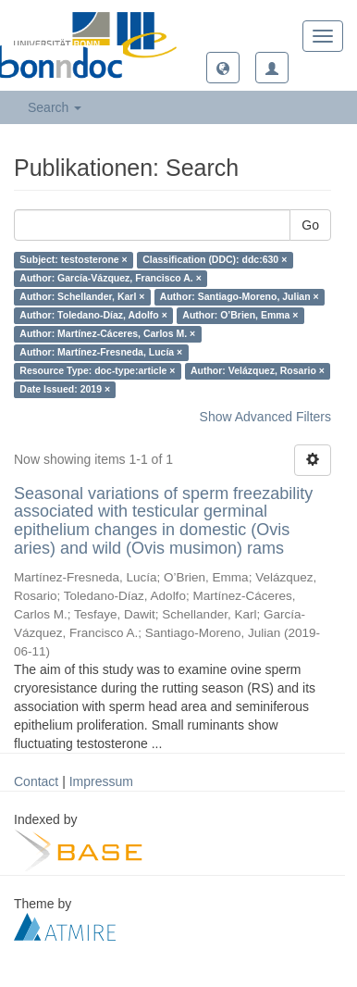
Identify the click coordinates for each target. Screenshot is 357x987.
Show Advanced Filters (265, 416)
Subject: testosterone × (73, 260)
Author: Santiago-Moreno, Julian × (239, 297)
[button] (223, 67)
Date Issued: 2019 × (64, 389)
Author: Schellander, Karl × (81, 297)
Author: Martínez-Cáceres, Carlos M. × (107, 334)
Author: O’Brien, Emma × (240, 315)
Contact (36, 781)
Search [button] (54, 107)
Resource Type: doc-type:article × (97, 371)
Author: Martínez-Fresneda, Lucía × (100, 352)
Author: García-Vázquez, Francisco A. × (110, 278)
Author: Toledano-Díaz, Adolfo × (93, 315)
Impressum (101, 781)
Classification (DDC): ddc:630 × (214, 260)
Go (310, 225)
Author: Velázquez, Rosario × (258, 371)
